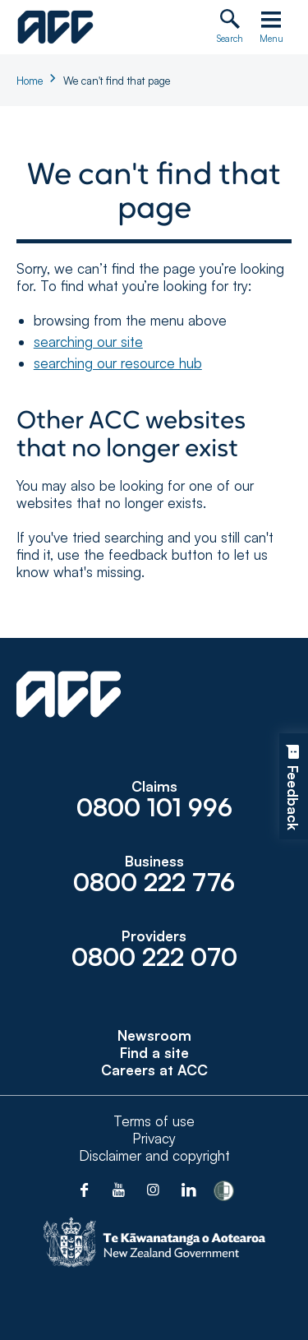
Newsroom (154, 1035)
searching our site (88, 341)
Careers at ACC (154, 1070)
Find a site (154, 1052)
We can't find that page (116, 80)
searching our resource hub (118, 363)
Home (29, 80)
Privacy (154, 1138)
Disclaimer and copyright (154, 1155)
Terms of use (154, 1121)
